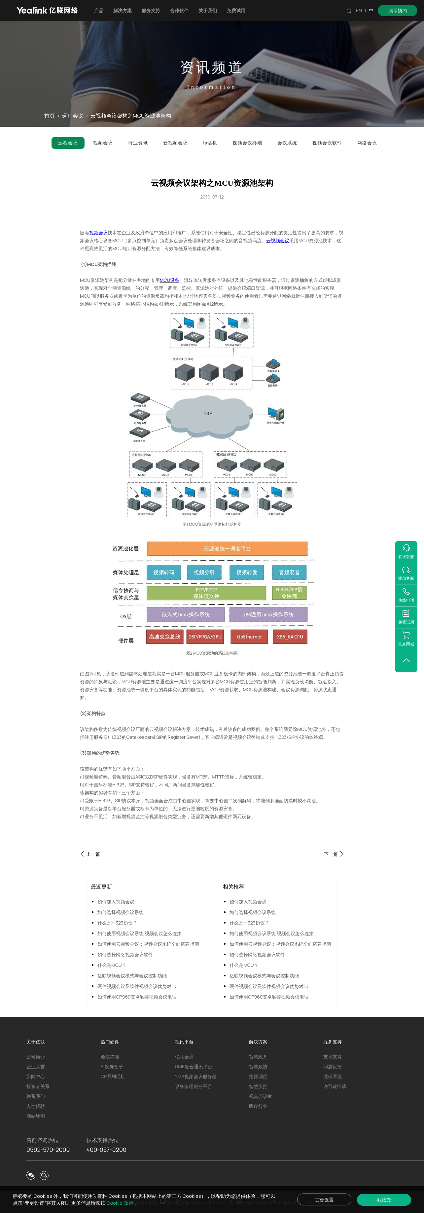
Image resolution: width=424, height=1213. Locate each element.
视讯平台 (184, 1042)
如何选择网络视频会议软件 (125, 954)
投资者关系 (38, 1086)
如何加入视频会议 (115, 901)
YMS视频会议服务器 (196, 1076)
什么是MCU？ (111, 965)
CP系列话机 (113, 1076)
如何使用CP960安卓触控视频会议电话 (137, 997)
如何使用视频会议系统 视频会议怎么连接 (139, 933)
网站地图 (35, 1116)
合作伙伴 (179, 10)
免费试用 (236, 10)
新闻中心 (35, 1076)
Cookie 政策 (120, 1202)
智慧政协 (258, 1066)
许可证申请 (334, 1086)
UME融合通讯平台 (194, 1066)
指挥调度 (258, 1076)
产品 (98, 10)
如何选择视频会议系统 (120, 912)
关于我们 (207, 10)
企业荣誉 (35, 1066)
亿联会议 (184, 1056)
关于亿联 (35, 1042)
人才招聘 (35, 1106)
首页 (49, 116)
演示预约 (397, 10)
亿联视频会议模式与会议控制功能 (132, 975)
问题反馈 (332, 1066)
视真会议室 (260, 1096)
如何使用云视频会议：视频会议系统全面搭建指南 (148, 944)
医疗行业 (258, 1106)
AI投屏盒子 (112, 1066)
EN (359, 10)
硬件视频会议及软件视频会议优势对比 (136, 986)
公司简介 (35, 1056)
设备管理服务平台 (193, 1086)
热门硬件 (110, 1042)
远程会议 (72, 116)
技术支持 (332, 1056)
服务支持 (151, 10)
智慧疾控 (258, 1086)
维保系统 (332, 1076)
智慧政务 (258, 1056)
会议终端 (110, 1056)
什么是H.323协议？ (117, 923)
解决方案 (122, 10)
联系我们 (35, 1096)
